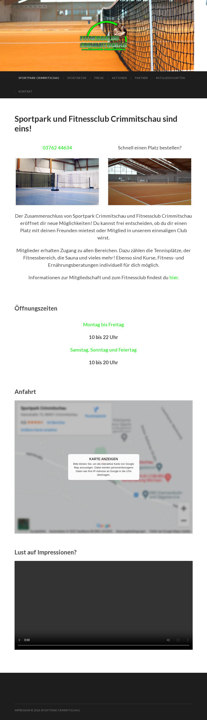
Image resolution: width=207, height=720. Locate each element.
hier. (174, 277)
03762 (50, 147)
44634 (65, 147)
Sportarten (76, 78)
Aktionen (119, 78)
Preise (99, 78)
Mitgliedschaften (170, 78)
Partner (141, 78)
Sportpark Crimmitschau (39, 78)
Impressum (22, 710)
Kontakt (26, 91)
